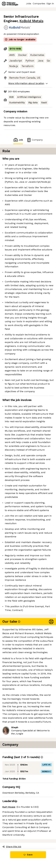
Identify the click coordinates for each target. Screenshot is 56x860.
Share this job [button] (11, 846)
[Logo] (10, 4)
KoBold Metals (31, 21)
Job (18, 139)
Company (35, 139)
